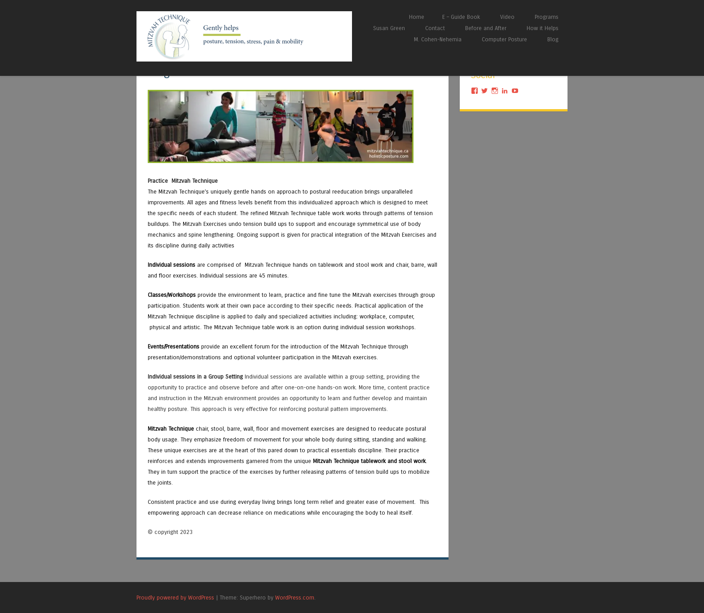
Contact (435, 28)
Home (416, 16)
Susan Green (389, 28)
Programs (547, 16)
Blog (553, 39)
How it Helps (543, 28)
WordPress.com (294, 597)
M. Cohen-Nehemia (438, 39)
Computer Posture (504, 39)
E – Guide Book (461, 16)
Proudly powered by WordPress (175, 597)
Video (507, 16)
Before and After (485, 28)
